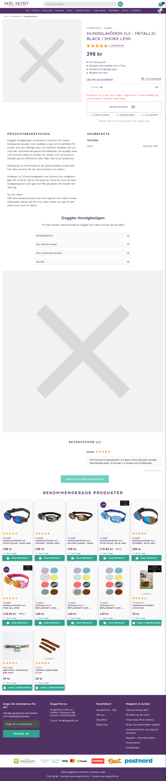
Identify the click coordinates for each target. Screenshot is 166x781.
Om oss (100, 715)
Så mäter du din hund (137, 715)
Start (6, 16)
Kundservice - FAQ (106, 710)
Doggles (108, 28)
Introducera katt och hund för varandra (142, 731)
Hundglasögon (30, 16)
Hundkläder (16, 16)
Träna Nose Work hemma (140, 719)
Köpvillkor (101, 719)
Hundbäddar (133, 747)
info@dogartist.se (68, 720)
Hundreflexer (133, 742)
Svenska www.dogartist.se (74, 776)
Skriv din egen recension (85, 479)
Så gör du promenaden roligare (143, 724)
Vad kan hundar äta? (137, 710)
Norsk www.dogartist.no (105, 776)
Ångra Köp (102, 724)
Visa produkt (17, 558)
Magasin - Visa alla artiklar (140, 738)
